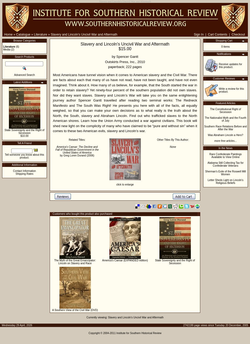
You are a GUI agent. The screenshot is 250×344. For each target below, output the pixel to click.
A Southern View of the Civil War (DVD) (75, 310)
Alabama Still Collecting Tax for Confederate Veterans (226, 164)
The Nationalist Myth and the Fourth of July (225, 119)
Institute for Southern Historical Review (139, 333)
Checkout (238, 34)
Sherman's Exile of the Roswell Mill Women (225, 173)
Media (6, 49)
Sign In (198, 34)
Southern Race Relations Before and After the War (225, 128)
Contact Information (24, 171)
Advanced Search (24, 75)
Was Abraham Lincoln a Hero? (225, 135)
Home (8, 34)
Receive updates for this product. (230, 66)
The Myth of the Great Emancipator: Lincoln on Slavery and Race (75, 262)
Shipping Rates (25, 173)
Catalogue (23, 34)
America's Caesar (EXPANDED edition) (125, 260)
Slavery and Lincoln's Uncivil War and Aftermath (84, 34)
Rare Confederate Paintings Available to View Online (225, 156)
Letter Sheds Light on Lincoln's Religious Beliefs (225, 181)
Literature (40, 34)
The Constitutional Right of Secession (225, 111)
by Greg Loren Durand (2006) (77, 151)
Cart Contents (217, 34)
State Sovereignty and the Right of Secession (24, 131)
